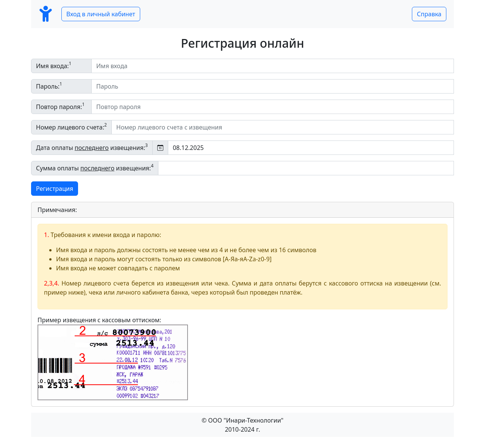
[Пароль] (272, 86)
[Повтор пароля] (272, 107)
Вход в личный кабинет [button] (100, 14)
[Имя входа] (272, 66)
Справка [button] (429, 14)
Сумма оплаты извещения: (94, 167)
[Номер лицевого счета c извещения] (282, 127)
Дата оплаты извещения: (92, 147)
